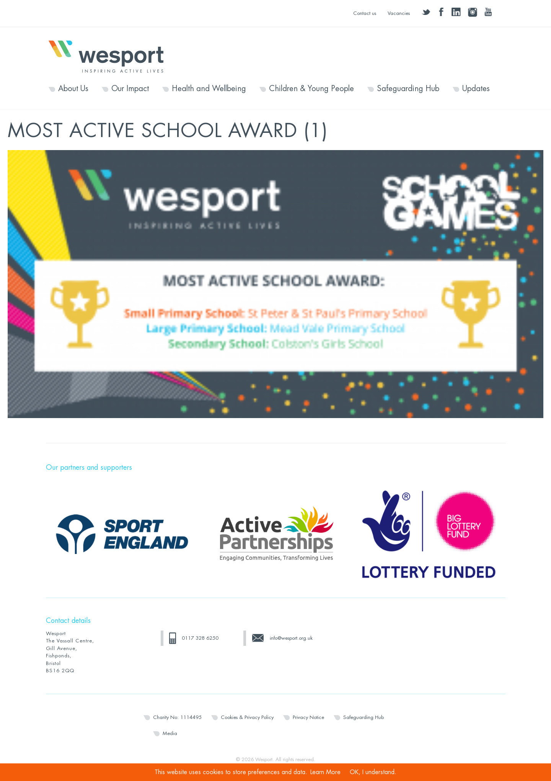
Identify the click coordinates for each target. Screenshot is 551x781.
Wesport (110, 56)
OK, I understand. (373, 772)
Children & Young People (311, 89)
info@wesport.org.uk (291, 638)
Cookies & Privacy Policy (247, 717)
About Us (73, 89)
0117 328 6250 (200, 638)
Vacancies (399, 13)
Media (170, 733)
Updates (476, 89)
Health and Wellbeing (209, 89)
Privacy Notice (308, 717)
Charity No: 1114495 (177, 717)
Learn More (325, 772)
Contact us (364, 13)
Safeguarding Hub (408, 89)
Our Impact (130, 89)
